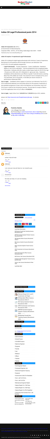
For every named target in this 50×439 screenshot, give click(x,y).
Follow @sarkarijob (28, 217)
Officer (17, 356)
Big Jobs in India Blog (18, 115)
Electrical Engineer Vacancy (22, 370)
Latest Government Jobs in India (30, 112)
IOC (4, 99)
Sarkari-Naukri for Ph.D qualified (23, 390)
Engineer (17, 346)
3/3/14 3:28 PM (8, 165)
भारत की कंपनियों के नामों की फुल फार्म (19, 401)
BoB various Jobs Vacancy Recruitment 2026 (24, 256)
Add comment (7, 185)
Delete (8, 159)
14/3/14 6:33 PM (8, 176)
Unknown (7, 153)
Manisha (19, 108)
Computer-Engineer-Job (21, 368)
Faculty (17, 348)
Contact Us (32, 428)
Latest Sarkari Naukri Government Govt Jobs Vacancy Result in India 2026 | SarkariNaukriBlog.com (24, 437)
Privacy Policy (15, 428)
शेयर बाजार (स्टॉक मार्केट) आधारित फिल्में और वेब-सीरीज (30, 403)
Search (28, 428)
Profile (40, 428)
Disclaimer (10, 428)
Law (6, 99)
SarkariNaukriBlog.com (17, 113)
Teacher (17, 358)
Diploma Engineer (20, 344)
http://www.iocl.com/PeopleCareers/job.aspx (20, 97)
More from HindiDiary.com (19, 404)
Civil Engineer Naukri (20, 366)
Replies (7, 161)
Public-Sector (6, 29)
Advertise (36, 428)
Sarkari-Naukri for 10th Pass (22, 387)
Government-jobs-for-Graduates (23, 375)
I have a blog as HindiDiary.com (34, 113)
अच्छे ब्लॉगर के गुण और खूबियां (19, 402)
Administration (19, 336)
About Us (6, 428)
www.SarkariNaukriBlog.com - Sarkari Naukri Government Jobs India (14, 431)
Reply (6, 159)
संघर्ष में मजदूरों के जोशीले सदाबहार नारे (29, 399)
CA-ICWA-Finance (19, 341)
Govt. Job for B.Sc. (20, 380)
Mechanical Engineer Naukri (22, 383)
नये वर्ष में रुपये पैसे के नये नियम (19, 398)
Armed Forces (19, 339)
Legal (8, 99)
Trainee (17, 361)
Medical (17, 353)
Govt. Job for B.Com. (20, 378)
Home (2, 29)
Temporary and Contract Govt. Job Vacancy (24, 393)
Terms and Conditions (22, 428)
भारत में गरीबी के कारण (28, 401)
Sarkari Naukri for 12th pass (22, 385)
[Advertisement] (25, 18)
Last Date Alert (20, 331)
